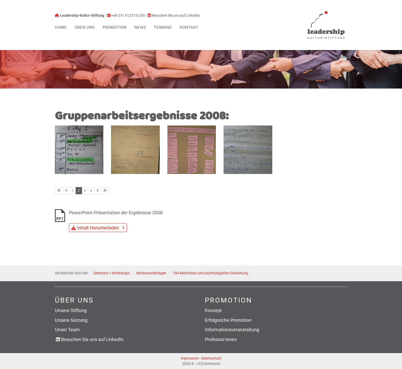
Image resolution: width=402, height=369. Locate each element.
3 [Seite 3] (85, 190)
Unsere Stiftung (71, 310)
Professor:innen (221, 339)
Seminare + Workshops (111, 273)
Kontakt (189, 27)
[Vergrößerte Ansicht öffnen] (79, 149)
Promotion (115, 27)
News (140, 27)
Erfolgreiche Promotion (228, 320)
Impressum (190, 358)
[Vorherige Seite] (66, 190)
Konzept (213, 310)
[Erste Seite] (59, 190)
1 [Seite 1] (73, 190)
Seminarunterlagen (151, 273)
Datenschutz (211, 358)
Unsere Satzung (71, 320)
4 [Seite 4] (91, 190)
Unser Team (67, 329)
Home (61, 27)
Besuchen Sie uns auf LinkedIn (92, 339)
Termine (163, 27)
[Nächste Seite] (97, 190)
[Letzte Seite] (105, 190)
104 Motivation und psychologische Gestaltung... (212, 273)
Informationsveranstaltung (232, 329)
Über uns (85, 27)
